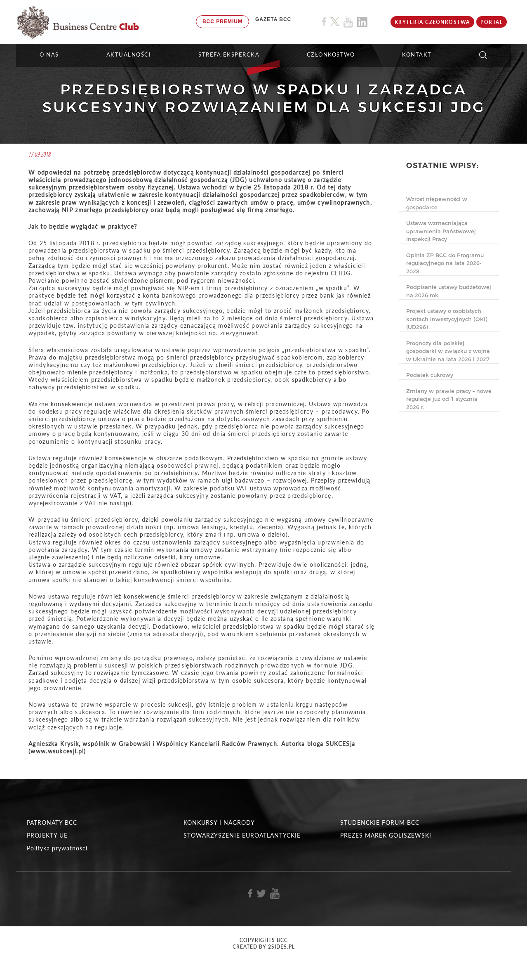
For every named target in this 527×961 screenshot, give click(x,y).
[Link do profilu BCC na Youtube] (348, 22)
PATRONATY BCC (52, 822)
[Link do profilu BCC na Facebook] (324, 21)
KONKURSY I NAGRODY (219, 822)
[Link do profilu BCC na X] (334, 21)
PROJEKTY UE (47, 835)
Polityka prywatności (57, 848)
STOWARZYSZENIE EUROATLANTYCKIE (242, 835)
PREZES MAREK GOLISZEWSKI (385, 835)
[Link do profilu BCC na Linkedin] (362, 22)
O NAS (49, 54)
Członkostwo (331, 54)
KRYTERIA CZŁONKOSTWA (432, 22)
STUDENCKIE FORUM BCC (379, 822)
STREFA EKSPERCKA (228, 54)
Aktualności (128, 54)
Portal (491, 22)
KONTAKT (417, 54)
